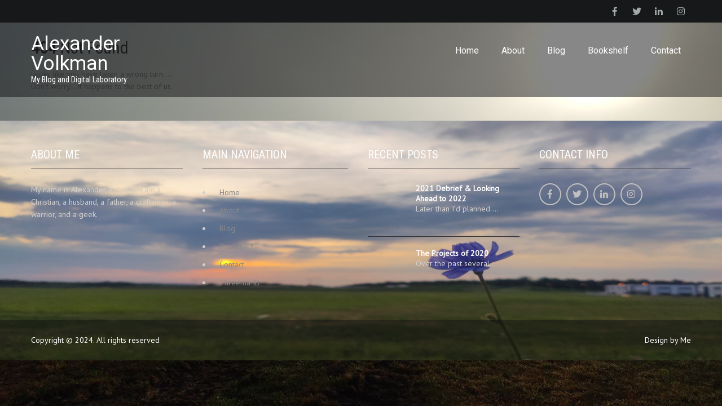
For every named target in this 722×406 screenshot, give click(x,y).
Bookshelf (608, 50)
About (513, 50)
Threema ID (239, 282)
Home (467, 50)
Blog (556, 50)
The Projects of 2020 (452, 253)
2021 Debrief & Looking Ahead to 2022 (457, 193)
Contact (666, 50)
